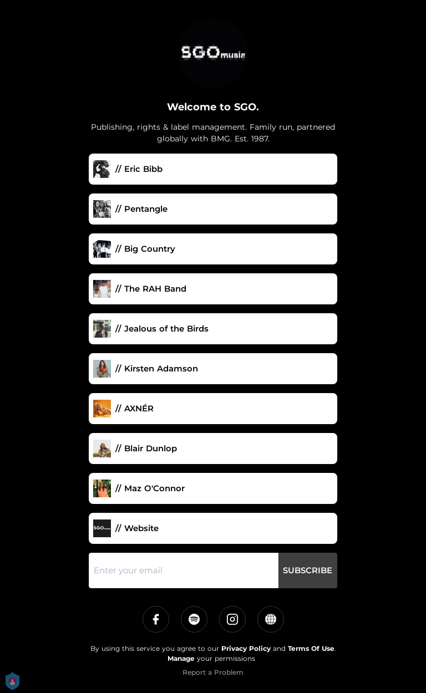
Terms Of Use (311, 648)
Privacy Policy (246, 648)
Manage (181, 658)
